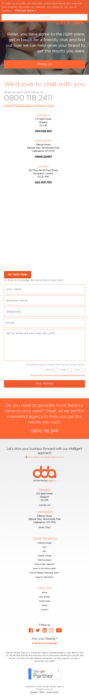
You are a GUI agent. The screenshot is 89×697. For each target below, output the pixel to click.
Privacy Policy (53, 692)
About (44, 605)
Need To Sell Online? (44, 577)
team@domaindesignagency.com (29, 105)
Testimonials (44, 601)
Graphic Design (44, 556)
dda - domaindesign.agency (44, 474)
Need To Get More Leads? (44, 569)
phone (49, 370)
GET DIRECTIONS (17, 274)
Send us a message (44, 643)
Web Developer (45, 560)
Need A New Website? (44, 564)
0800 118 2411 (28, 98)
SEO (44, 547)
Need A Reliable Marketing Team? (44, 573)
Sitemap (33, 692)
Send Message (45, 384)
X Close (44, 17)
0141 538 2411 (44, 505)
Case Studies (44, 597)
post (77, 370)
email (63, 370)
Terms (42, 692)
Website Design (44, 543)
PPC (44, 552)
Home (44, 593)
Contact (44, 610)
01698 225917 (44, 528)
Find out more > (25, 10)
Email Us (44, 64)
